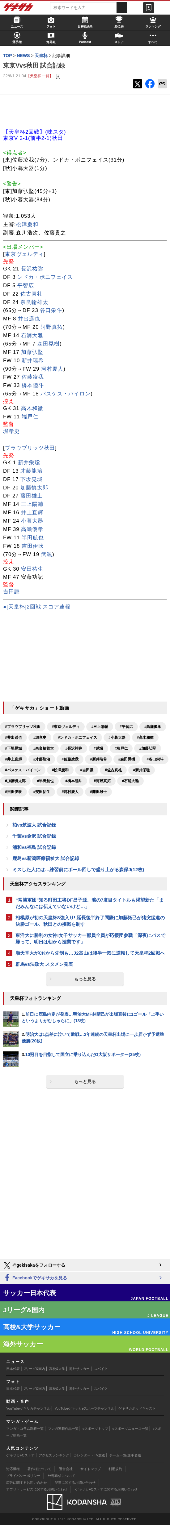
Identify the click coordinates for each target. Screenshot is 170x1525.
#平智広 (126, 727)
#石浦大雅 (130, 781)
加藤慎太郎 (34, 488)
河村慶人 (52, 369)
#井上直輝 (13, 759)
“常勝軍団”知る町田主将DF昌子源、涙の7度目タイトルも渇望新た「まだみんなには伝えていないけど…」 (89, 903)
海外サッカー (79, 1369)
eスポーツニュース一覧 (130, 1428)
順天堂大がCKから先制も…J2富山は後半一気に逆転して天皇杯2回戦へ (90, 953)
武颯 (46, 554)
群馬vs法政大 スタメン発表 (44, 964)
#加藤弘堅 (147, 748)
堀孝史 (11, 431)
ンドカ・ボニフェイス (45, 277)
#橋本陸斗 (73, 781)
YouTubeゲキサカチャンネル (28, 1408)
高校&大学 (57, 1369)
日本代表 (13, 1369)
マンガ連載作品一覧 (63, 1428)
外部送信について (61, 1476)
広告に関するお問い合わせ (26, 1482)
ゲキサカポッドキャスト (137, 1408)
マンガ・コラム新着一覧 (25, 1428)
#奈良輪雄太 (43, 748)
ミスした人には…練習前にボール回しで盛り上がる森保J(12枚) (78, 869)
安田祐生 (32, 569)
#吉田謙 (86, 770)
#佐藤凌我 (70, 759)
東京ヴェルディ (24, 254)
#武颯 (98, 748)
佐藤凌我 (33, 377)
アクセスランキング (54, 1455)
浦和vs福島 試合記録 (34, 847)
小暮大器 (32, 521)
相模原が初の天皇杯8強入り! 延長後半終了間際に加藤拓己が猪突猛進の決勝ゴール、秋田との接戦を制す (90, 921)
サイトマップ (90, 1469)
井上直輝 (32, 512)
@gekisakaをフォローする (34, 1265)
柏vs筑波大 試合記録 (34, 824)
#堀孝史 (40, 737)
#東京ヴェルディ (66, 727)
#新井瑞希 (98, 759)
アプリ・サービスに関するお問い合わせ (36, 1489)
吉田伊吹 (33, 546)
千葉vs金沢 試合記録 (34, 836)
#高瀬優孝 (152, 727)
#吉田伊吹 (13, 792)
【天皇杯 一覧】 (39, 76)
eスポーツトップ (95, 1428)
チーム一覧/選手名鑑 (125, 1455)
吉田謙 (11, 592)
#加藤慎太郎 (15, 781)
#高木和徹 (145, 737)
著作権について (39, 1469)
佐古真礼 (31, 294)
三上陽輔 (32, 504)
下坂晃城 (31, 479)
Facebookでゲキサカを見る (35, 1278)
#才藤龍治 (41, 759)
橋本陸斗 (33, 385)
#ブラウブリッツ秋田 (22, 727)
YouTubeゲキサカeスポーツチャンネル (84, 1408)
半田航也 (33, 538)
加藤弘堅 (32, 352)
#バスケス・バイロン (22, 770)
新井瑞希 (33, 360)
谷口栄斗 (51, 310)
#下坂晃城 (13, 748)
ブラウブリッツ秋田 (30, 448)
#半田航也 (45, 781)
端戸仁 (30, 417)
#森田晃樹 (126, 759)
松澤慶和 (27, 224)
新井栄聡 (29, 463)
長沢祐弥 (32, 269)
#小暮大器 (116, 737)
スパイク (101, 1369)
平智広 (25, 285)
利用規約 (115, 1469)
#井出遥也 (13, 737)
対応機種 (13, 1469)
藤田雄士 (31, 496)
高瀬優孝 (32, 529)
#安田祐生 (41, 792)
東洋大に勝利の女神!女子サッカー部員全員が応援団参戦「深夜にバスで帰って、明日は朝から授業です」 (90, 938)
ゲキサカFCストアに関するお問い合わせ (106, 1489)
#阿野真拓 (102, 781)
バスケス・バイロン (65, 394)
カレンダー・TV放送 (89, 1455)
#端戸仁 (121, 748)
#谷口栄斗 (155, 759)
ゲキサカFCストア (20, 1455)
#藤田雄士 (98, 792)
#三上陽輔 (99, 727)
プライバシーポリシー (23, 1476)
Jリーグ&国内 (34, 1369)
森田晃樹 (48, 344)
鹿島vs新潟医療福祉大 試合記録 (45, 858)
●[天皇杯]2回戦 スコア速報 (36, 607)
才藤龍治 (31, 471)
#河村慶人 (70, 792)
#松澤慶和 (60, 770)
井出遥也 (29, 319)
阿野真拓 (51, 327)
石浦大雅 (32, 335)
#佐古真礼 (113, 770)
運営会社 (66, 1469)
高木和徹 (32, 408)
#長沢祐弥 (73, 748)
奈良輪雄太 (34, 302)
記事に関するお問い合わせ (75, 1482)
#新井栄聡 (141, 770)
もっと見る (85, 978)
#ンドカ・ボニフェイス (77, 737)
